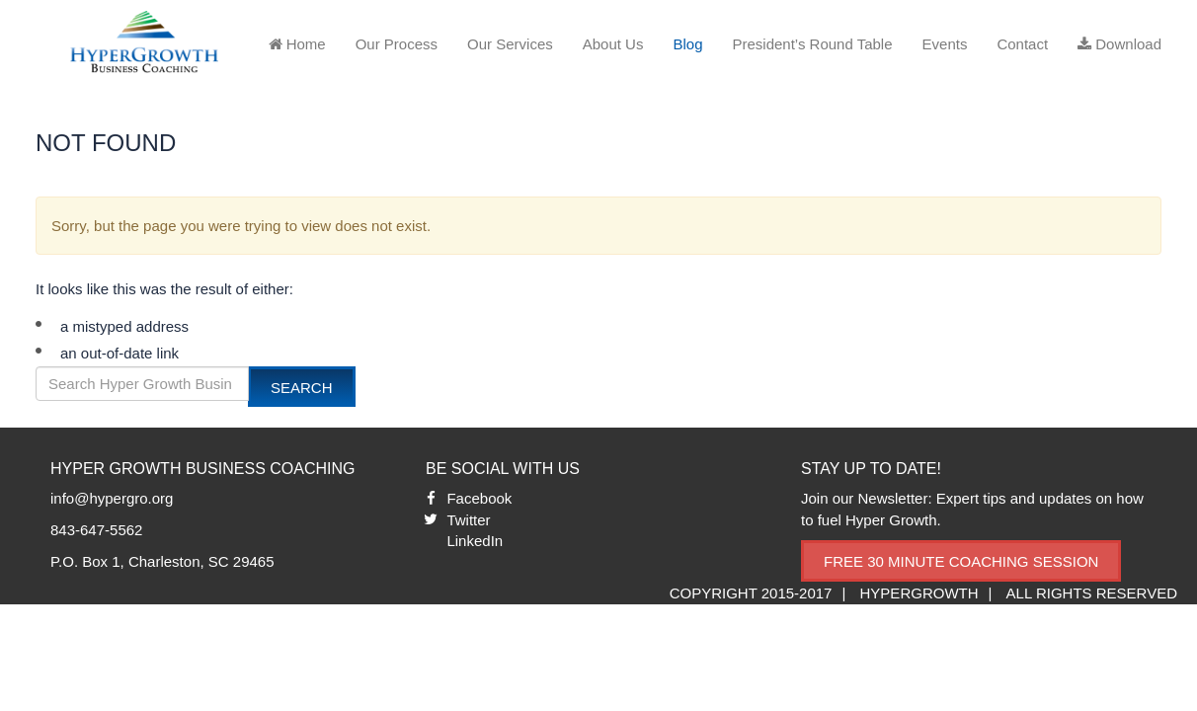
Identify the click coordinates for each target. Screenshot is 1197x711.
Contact (1022, 44)
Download (1119, 44)
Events (945, 44)
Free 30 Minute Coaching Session (961, 561)
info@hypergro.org (111, 498)
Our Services (510, 44)
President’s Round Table (812, 44)
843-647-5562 (96, 529)
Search (302, 387)
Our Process (397, 44)
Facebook (479, 498)
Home (297, 44)
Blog (687, 44)
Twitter (468, 520)
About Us (613, 44)
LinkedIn (474, 540)
